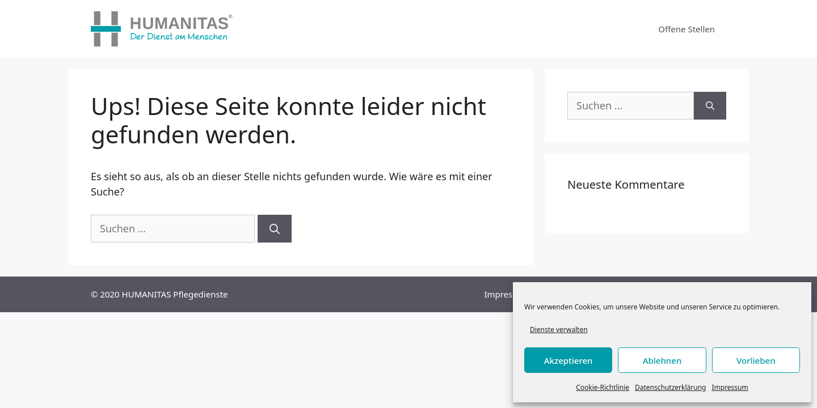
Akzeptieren (568, 360)
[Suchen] (275, 229)
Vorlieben (755, 360)
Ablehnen (662, 360)
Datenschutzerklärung (670, 387)
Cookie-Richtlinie (602, 387)
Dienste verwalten (559, 329)
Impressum (729, 387)
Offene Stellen (686, 29)
